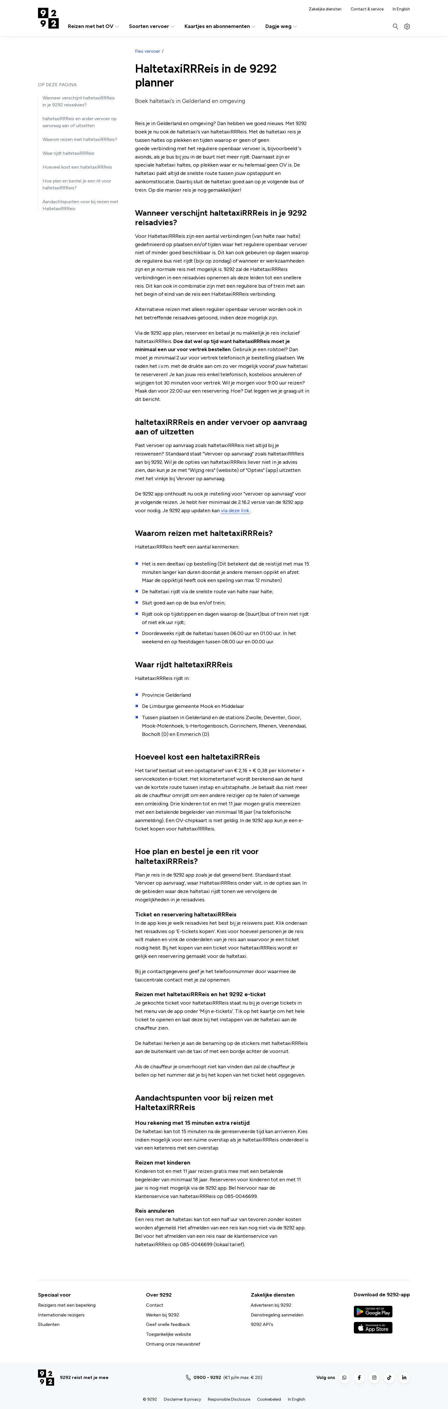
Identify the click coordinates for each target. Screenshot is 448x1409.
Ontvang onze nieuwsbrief (173, 1344)
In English (401, 9)
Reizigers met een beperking (67, 1305)
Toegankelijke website (168, 1334)
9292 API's (262, 1324)
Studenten (49, 1324)
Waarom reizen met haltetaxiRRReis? (80, 139)
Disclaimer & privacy (182, 1399)
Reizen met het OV (94, 26)
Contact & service (367, 9)
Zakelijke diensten (325, 9)
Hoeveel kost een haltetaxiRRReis (77, 167)
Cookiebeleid (269, 1399)
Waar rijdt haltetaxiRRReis (68, 153)
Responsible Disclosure (229, 1399)
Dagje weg (281, 26)
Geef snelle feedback (168, 1324)
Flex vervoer (147, 51)
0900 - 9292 (207, 1377)
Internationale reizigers (61, 1315)
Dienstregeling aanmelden (277, 1315)
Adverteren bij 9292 (271, 1305)
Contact (154, 1305)
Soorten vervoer (152, 26)
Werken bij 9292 (162, 1315)
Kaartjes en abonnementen (220, 26)
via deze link (235, 510)
